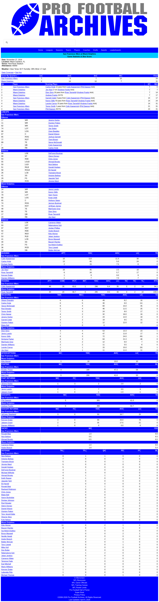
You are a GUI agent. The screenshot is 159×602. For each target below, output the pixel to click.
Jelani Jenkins (54, 236)
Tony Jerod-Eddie (8, 514)
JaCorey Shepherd (8, 414)
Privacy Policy (79, 595)
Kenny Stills (50, 101)
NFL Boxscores (80, 580)
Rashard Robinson (8, 489)
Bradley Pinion (7, 370)
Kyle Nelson (6, 520)
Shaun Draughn (7, 300)
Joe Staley (52, 128)
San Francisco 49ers (9, 78)
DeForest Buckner (55, 153)
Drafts (95, 50)
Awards (104, 50)
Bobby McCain (54, 250)
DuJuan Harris (7, 264)
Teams (68, 50)
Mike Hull (5, 547)
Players (77, 50)
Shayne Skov (6, 517)
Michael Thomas (7, 575)
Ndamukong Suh (55, 225)
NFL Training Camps (79, 585)
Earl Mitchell (6, 564)
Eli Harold (52, 170)
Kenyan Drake (6, 275)
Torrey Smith (51, 106)
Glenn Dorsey (53, 156)
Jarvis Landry (53, 189)
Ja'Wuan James (54, 206)
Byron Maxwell (54, 239)
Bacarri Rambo (54, 242)
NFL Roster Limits (79, 587)
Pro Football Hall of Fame (79, 590)
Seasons (59, 50)
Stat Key (18, 72)
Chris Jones (53, 159)
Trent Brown (53, 140)
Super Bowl (79, 592)
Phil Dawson (86, 87)
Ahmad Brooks (54, 162)
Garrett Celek (51, 98)
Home (40, 50)
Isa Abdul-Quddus (55, 245)
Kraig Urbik (52, 198)
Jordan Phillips (54, 228)
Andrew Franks (64, 90)
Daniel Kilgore (54, 134)
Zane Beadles (53, 131)
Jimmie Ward (53, 181)
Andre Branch (53, 231)
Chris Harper (6, 314)
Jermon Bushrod (54, 203)
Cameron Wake (54, 223)
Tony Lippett (53, 247)
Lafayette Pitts (6, 572)
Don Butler (5, 550)
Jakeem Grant (6, 392)
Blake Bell (5, 325)
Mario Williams (7, 567)
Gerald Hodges (54, 167)
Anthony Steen (54, 200)
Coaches (86, 50)
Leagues (49, 50)
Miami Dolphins (7, 81)
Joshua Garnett (54, 137)
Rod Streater (6, 309)
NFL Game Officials (79, 583)
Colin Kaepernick (73, 87)
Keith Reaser (6, 478)
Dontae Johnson (7, 500)
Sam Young (53, 195)
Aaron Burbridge (7, 498)
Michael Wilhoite (7, 473)
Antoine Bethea (54, 176)
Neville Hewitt (6, 536)
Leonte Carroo (51, 103)
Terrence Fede (7, 561)
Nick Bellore (53, 164)
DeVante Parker (7, 339)
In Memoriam (79, 578)
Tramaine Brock (54, 173)
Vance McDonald (55, 142)
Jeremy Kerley (54, 120)
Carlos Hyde (50, 87)
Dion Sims (50, 92)
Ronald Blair (6, 434)
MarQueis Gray (54, 209)
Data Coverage (8, 72)
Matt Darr (5, 375)
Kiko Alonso (53, 234)
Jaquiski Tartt (53, 178)
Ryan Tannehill (71, 92)
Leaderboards (115, 50)
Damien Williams (7, 278)
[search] (39, 42)
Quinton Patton (54, 123)
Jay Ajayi (49, 90)
